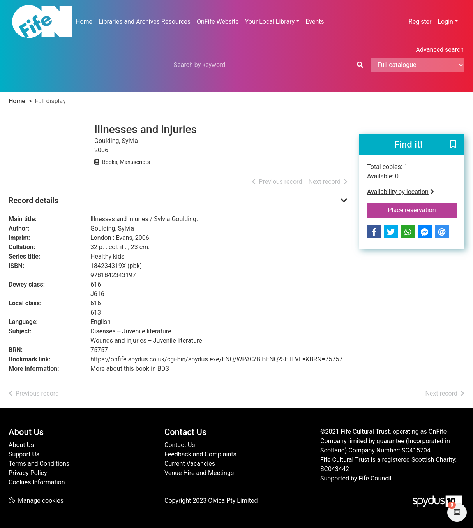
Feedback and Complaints (200, 454)
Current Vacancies (189, 463)
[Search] (360, 65)
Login (445, 21)
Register (420, 21)
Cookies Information (37, 482)
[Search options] (417, 65)
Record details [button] (33, 200)
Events (314, 21)
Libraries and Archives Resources (145, 21)
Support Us (24, 454)
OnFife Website (218, 21)
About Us (21, 445)
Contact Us (179, 445)
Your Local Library (270, 21)
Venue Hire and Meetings (199, 473)
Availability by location (400, 191)
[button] (453, 145)
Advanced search (440, 49)
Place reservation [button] (422, 209)
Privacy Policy (28, 473)
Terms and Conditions (39, 463)
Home (84, 21)
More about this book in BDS (129, 368)
